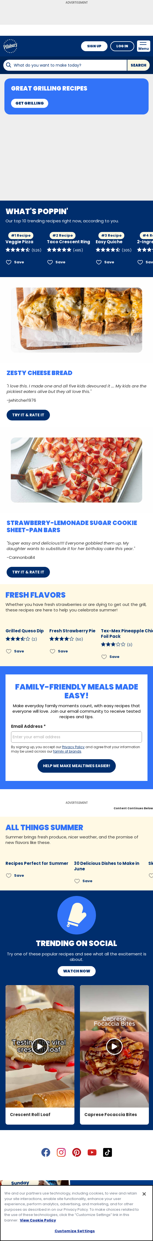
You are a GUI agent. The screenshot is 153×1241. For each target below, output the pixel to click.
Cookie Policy (109, 1169)
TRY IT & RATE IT (28, 415)
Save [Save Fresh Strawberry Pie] (63, 651)
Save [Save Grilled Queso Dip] (19, 651)
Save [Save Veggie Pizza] (19, 262)
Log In (122, 46)
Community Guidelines (76, 1178)
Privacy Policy (45, 1169)
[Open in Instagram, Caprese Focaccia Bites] (114, 912)
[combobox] (65, 65)
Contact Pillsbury (35, 1139)
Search (138, 65)
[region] (76, 1213)
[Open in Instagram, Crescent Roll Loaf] (40, 912)
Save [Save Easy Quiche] (109, 262)
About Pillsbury (74, 1139)
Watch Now (76, 837)
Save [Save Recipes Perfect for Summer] (19, 741)
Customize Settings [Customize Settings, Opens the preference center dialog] (75, 1231)
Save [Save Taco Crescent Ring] (60, 262)
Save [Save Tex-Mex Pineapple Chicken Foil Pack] (114, 656)
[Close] (144, 1194)
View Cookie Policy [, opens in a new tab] (38, 1220)
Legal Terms (77, 1169)
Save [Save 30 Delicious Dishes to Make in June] (87, 747)
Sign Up (94, 46)
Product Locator (112, 1139)
